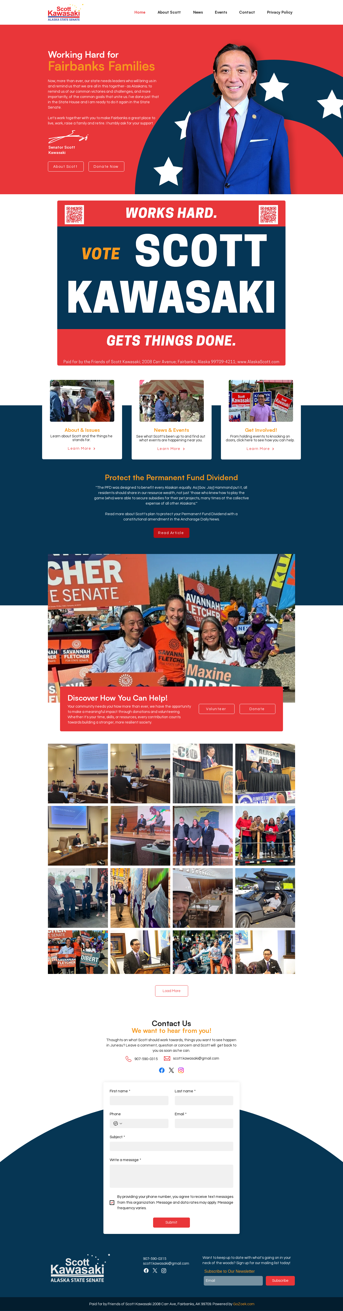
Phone (115, 1114)
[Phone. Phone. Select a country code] (118, 1124)
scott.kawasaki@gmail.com (196, 1058)
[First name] (137, 1100)
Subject (117, 1137)
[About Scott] (66, 166)
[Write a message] (171, 1176)
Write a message (125, 1160)
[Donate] (257, 709)
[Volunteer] (217, 709)
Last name (185, 1091)
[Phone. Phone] (144, 1123)
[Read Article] (171, 533)
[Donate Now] (106, 166)
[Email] (203, 1123)
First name (120, 1091)
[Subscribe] (280, 1281)
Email (181, 1114)
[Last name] (203, 1100)
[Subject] (170, 1146)
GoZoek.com (243, 1304)
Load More (172, 991)
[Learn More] (82, 448)
